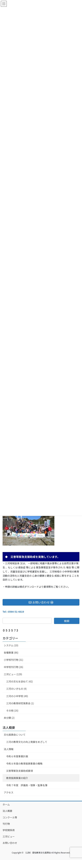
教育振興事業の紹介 (17, 778)
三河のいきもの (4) (16, 688)
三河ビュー (9, 836)
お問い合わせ (10, 843)
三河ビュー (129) (13, 674)
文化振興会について (15, 734)
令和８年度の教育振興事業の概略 (24, 763)
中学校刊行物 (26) (13, 667)
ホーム (6, 804)
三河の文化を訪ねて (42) (19, 681)
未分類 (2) (9, 717)
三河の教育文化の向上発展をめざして (26, 742)
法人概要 (9, 727)
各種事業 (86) (11, 652)
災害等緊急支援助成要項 (19, 770)
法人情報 (8, 749)
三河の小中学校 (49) (17, 696)
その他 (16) (12, 710)
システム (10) (11, 645)
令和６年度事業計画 (17, 756)
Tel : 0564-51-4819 (13, 611)
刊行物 (6, 823)
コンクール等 (10, 817)
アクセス (8, 792)
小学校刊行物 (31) (13, 659)
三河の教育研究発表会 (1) (20, 703)
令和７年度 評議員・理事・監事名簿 (26, 785)
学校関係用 (9, 830)
